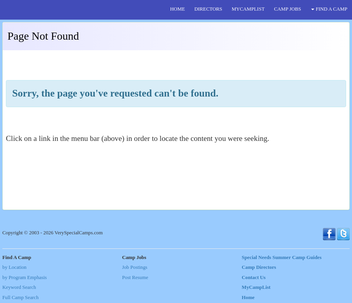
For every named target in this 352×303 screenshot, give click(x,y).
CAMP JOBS (287, 9)
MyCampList (256, 287)
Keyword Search (19, 287)
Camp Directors (259, 267)
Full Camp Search (20, 297)
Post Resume (135, 277)
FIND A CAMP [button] (329, 9)
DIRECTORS (208, 9)
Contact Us (254, 277)
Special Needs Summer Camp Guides (281, 257)
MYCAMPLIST (248, 9)
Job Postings (134, 267)
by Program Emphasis (24, 277)
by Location (14, 267)
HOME (177, 9)
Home (248, 297)
